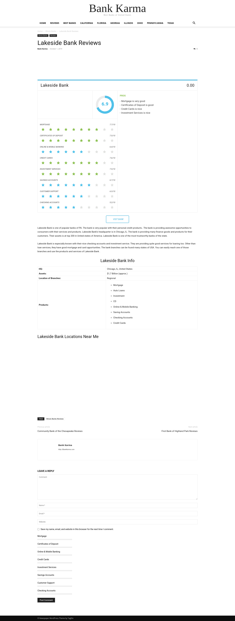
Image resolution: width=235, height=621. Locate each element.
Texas (170, 23)
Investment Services (46, 567)
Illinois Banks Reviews (55, 419)
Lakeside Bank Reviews (69, 42)
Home (43, 23)
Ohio (140, 23)
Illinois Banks (50, 31)
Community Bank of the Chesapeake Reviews (60, 431)
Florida (101, 23)
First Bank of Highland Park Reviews (180, 431)
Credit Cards (43, 559)
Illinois (128, 23)
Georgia (115, 23)
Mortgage (42, 536)
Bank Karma (42, 49)
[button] (194, 23)
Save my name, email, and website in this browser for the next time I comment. (77, 529)
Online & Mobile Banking (48, 551)
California (86, 23)
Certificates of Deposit (47, 544)
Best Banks (69, 23)
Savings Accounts (45, 575)
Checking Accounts (46, 590)
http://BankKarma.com (66, 449)
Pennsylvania (155, 23)
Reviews (54, 23)
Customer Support (46, 583)
